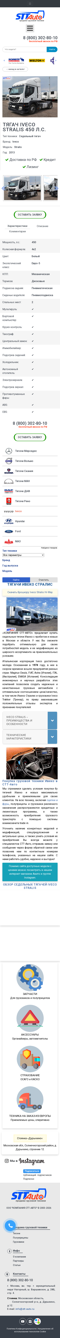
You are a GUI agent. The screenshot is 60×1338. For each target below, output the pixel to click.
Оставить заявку (30, 214)
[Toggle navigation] (30, 4)
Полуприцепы (20, 1237)
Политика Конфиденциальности (21, 1329)
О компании (19, 1256)
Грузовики (18, 1242)
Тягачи (16, 1233)
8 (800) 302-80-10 (40, 37)
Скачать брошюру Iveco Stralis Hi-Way (30, 592)
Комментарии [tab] (17, 231)
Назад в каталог (15, 69)
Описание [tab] (42, 226)
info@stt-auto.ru (25, 1309)
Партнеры (18, 1261)
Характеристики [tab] (17, 226)
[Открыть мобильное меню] (30, 28)
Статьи (16, 1265)
